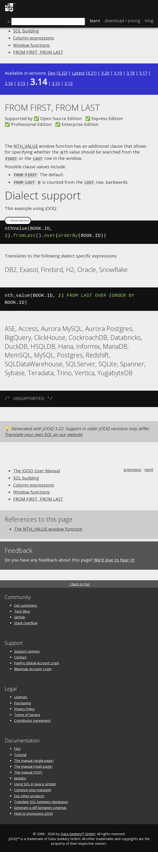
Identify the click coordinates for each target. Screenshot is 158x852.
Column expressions (33, 38)
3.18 (131, 73)
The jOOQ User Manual (36, 469)
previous (132, 468)
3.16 (9, 83)
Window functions (31, 45)
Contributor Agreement (32, 719)
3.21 (91, 73)
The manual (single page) (34, 759)
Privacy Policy (24, 707)
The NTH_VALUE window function (48, 527)
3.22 (62, 73)
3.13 (56, 83)
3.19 (118, 73)
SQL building (26, 31)
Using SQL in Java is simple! (35, 782)
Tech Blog (22, 610)
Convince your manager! (32, 788)
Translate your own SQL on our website (43, 433)
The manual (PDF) (28, 771)
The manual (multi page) (33, 765)
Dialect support (43, 193)
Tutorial (20, 753)
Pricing (122, 20)
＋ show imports (17, 219)
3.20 (105, 73)
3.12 (69, 83)
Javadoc (20, 777)
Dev (51, 73)
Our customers (25, 604)
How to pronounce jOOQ (33, 812)
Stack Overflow (25, 621)
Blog (149, 20)
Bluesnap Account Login (33, 667)
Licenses (20, 695)
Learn (95, 20)
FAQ (17, 747)
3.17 (143, 73)
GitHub (19, 615)
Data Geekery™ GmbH (78, 832)
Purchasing (22, 701)
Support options (27, 650)
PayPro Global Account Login (36, 661)
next (148, 468)
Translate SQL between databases (41, 800)
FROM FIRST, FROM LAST (38, 52)
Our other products (29, 794)
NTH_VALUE (26, 146)
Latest (78, 73)
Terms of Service (27, 713)
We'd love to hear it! (114, 558)
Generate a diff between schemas (40, 806)
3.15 (21, 83)
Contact (20, 656)
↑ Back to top (78, 583)
